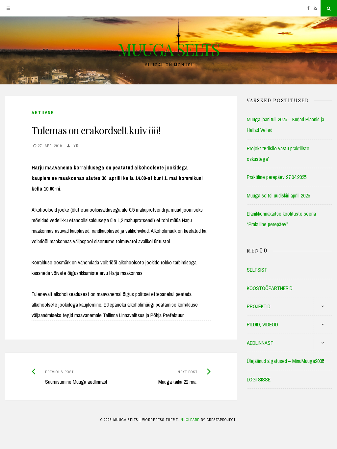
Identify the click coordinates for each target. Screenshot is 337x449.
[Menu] (8, 8)
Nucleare (190, 419)
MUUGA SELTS (168, 49)
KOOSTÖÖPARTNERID (270, 288)
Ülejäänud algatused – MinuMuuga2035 (285, 361)
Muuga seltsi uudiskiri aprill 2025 (278, 195)
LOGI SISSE (259, 379)
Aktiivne (43, 112)
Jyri (76, 145)
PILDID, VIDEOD (262, 324)
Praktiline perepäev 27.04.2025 (276, 177)
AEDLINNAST (260, 342)
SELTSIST (257, 269)
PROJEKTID (259, 306)
